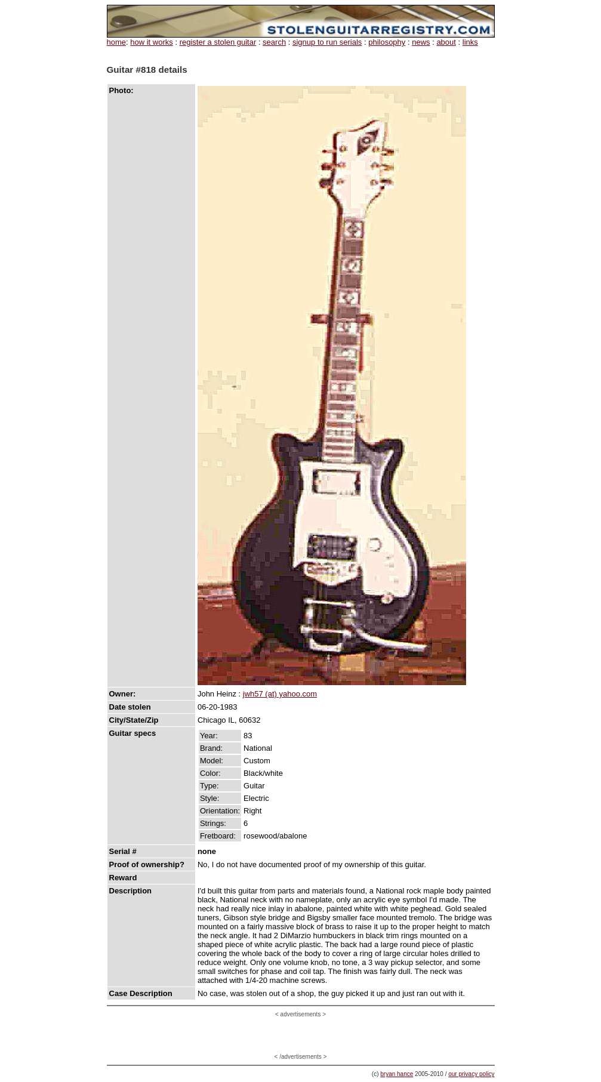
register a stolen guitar (218, 42)
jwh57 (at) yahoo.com (280, 693)
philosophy (386, 42)
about (446, 42)
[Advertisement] (300, 1035)
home (117, 42)
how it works (151, 42)
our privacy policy (471, 1074)
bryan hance (396, 1074)
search (274, 42)
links (470, 42)
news (421, 42)
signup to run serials (327, 42)
